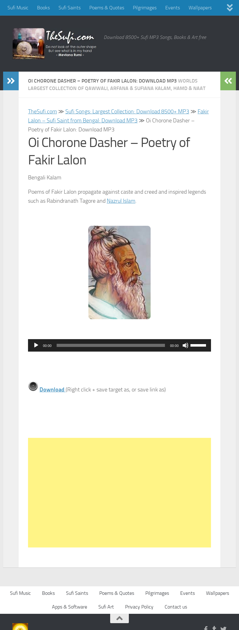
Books (43, 8)
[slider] (111, 345)
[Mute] (185, 345)
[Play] (36, 345)
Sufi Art (106, 607)
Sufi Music (17, 8)
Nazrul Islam (121, 200)
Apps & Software (69, 607)
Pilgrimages (145, 8)
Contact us (176, 607)
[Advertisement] (119, 492)
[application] (119, 345)
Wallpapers (200, 8)
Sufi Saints (70, 8)
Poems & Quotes (106, 8)
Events (172, 8)
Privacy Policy (139, 607)
